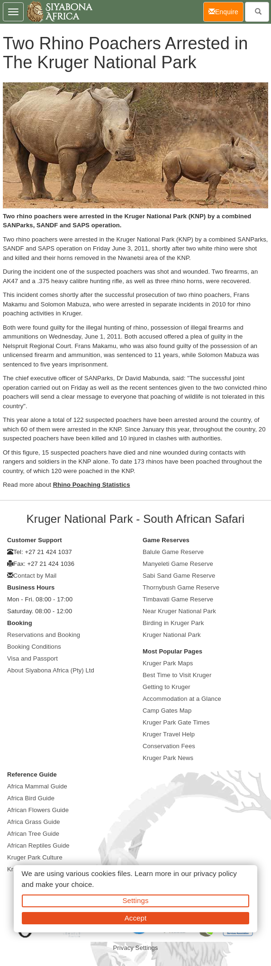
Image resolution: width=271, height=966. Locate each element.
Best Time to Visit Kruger (177, 675)
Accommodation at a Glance (182, 698)
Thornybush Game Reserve (181, 587)
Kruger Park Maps (168, 663)
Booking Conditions (34, 646)
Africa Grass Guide (33, 821)
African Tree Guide (33, 833)
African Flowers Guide (38, 810)
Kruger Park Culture (35, 857)
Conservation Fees (169, 746)
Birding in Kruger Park (173, 622)
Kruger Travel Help (169, 734)
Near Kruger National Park (179, 611)
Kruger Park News (168, 757)
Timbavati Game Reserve (178, 599)
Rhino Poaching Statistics (91, 484)
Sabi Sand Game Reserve (179, 575)
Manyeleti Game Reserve (178, 563)
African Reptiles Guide (38, 845)
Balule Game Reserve (173, 551)
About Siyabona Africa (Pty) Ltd (50, 670)
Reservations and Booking (43, 634)
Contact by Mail (34, 575)
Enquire (226, 11)
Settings (136, 900)
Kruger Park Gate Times (176, 722)
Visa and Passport (32, 658)
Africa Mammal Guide (37, 786)
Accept (135, 918)
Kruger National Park (172, 634)
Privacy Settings (135, 947)
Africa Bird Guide (30, 798)
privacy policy (214, 873)
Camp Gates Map (167, 710)
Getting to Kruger (166, 686)
